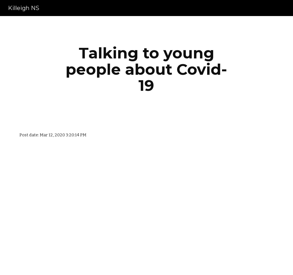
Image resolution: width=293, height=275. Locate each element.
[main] (146, 69)
